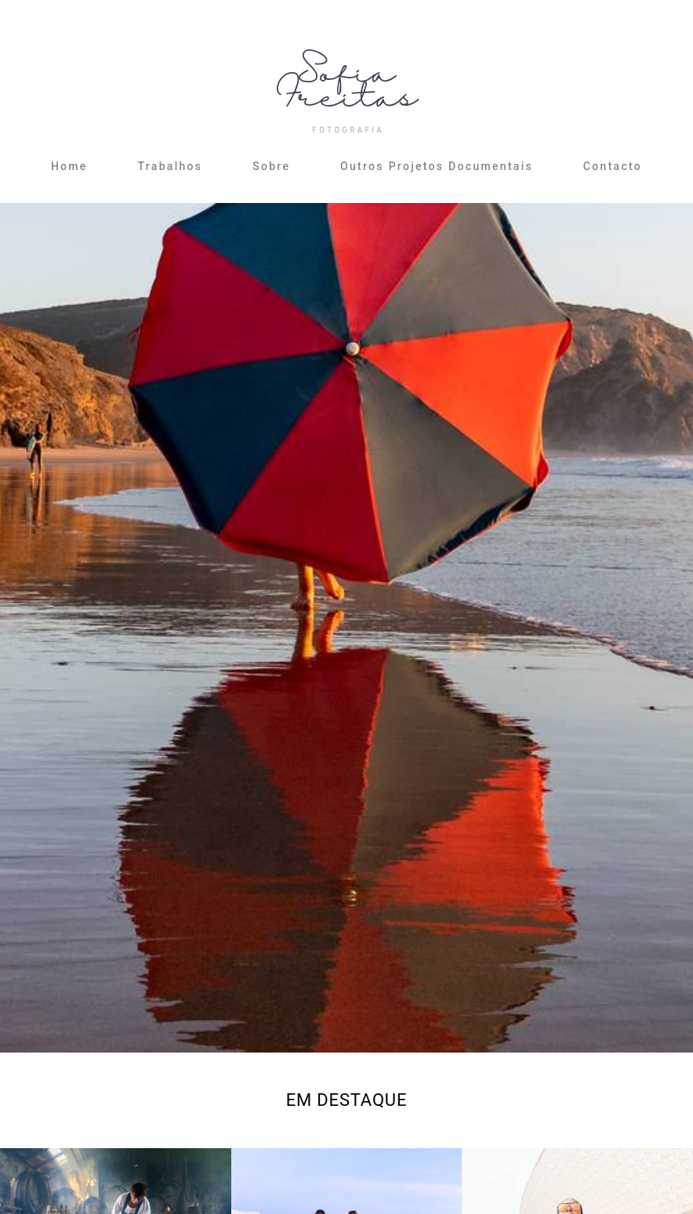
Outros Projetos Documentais (436, 166)
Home (69, 166)
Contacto (612, 166)
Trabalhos (169, 166)
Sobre (271, 166)
